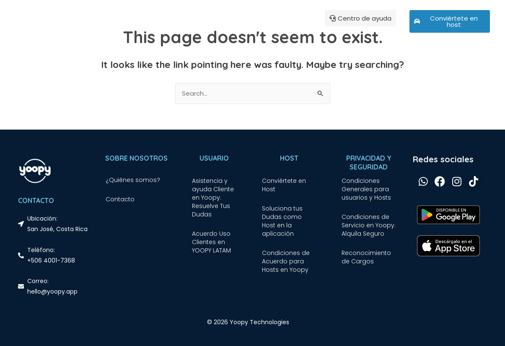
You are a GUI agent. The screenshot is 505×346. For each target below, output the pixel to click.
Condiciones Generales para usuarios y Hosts (366, 189)
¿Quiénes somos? (133, 180)
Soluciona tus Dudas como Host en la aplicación (282, 221)
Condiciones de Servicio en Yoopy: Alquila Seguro (369, 225)
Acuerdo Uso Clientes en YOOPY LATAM (211, 242)
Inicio (94, 21)
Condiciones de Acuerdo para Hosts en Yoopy (286, 261)
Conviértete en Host (284, 185)
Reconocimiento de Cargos (366, 257)
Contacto (120, 199)
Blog (168, 21)
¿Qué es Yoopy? (132, 21)
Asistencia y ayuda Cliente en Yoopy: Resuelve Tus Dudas (213, 198)
